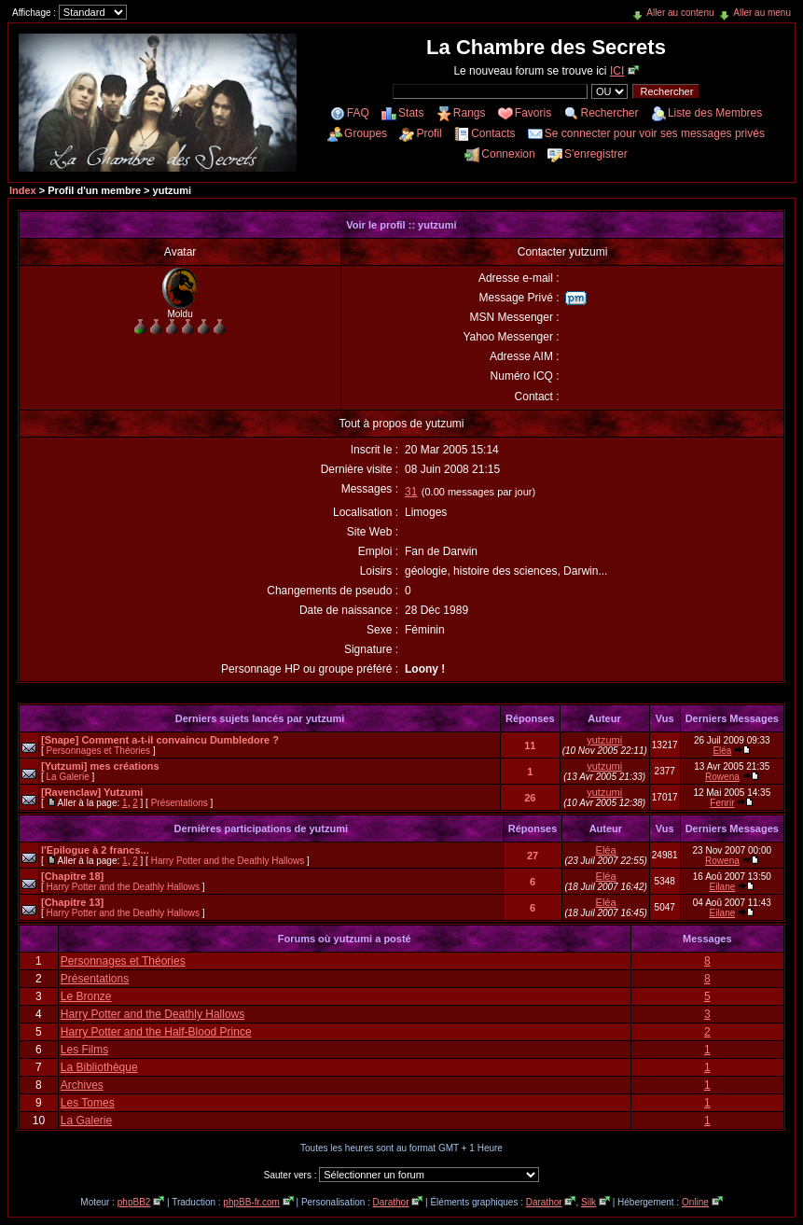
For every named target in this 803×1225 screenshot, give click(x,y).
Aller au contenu (679, 12)
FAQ (358, 112)
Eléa (722, 750)
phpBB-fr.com (251, 1202)
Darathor (391, 1202)
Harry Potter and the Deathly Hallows (228, 861)
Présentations (179, 803)
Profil (428, 133)
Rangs (469, 112)
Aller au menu (762, 12)
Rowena (722, 777)
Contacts (493, 133)
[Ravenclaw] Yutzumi (92, 792)
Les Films (84, 1049)
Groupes (365, 133)
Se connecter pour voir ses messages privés (655, 133)
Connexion (507, 153)
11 (529, 745)
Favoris (533, 112)
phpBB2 (134, 1202)
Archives (82, 1085)
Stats (410, 112)
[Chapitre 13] (72, 902)
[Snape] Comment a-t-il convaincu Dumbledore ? (160, 739)
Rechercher (610, 112)
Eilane (723, 887)
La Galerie (68, 777)
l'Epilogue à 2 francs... (95, 850)
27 (532, 855)
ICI (617, 70)
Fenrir (722, 803)
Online (695, 1202)
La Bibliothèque (99, 1067)
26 (529, 797)
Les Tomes (88, 1102)
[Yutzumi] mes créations (100, 766)
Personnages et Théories (99, 750)
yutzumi (604, 739)
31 (411, 491)
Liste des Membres (715, 112)
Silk (588, 1202)
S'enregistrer (596, 153)
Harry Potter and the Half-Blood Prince (156, 1031)
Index (22, 190)
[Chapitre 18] (72, 876)
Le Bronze (86, 996)
